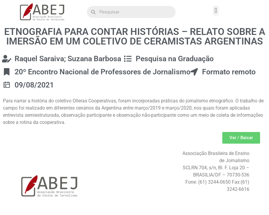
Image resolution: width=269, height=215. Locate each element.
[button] (216, 11)
